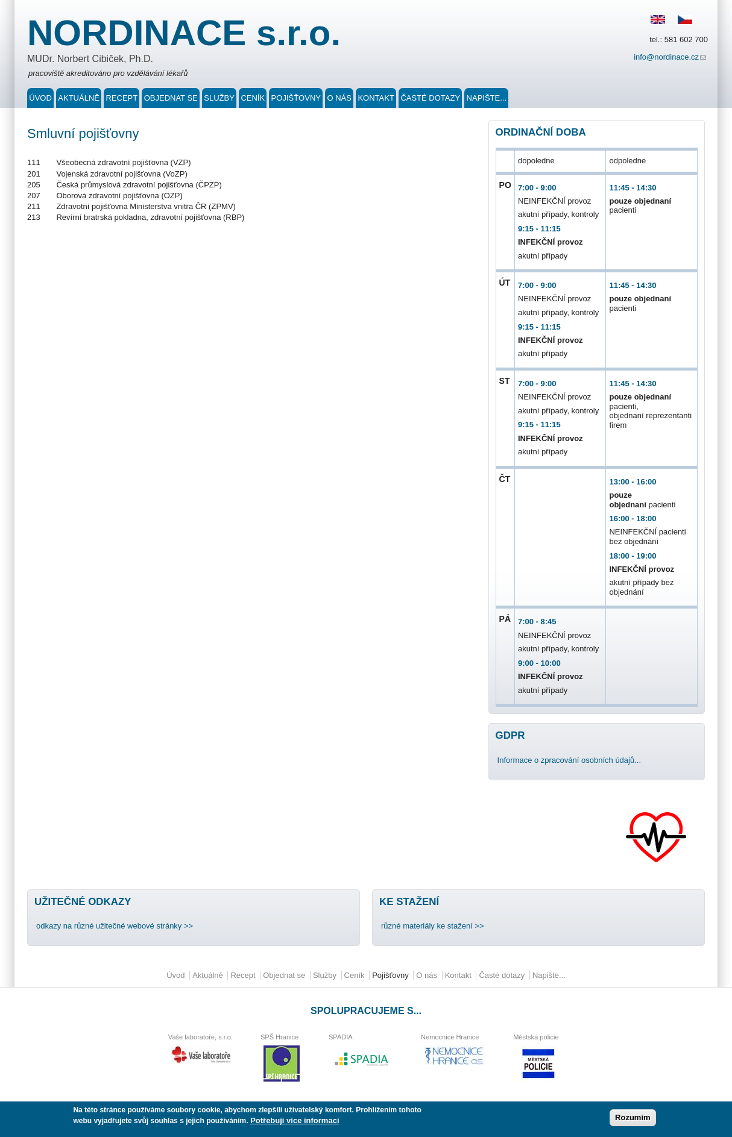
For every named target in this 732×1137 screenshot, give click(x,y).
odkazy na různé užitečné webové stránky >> (114, 925)
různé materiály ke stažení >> (432, 925)
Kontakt (376, 97)
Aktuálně (78, 97)
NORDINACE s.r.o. (184, 33)
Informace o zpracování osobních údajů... (569, 760)
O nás (339, 97)
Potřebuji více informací (294, 1121)
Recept (121, 97)
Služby (219, 97)
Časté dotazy (430, 97)
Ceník (253, 97)
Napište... (486, 97)
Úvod (40, 97)
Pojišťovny (296, 97)
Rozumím (633, 1118)
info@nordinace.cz (671, 58)
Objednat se (171, 97)
